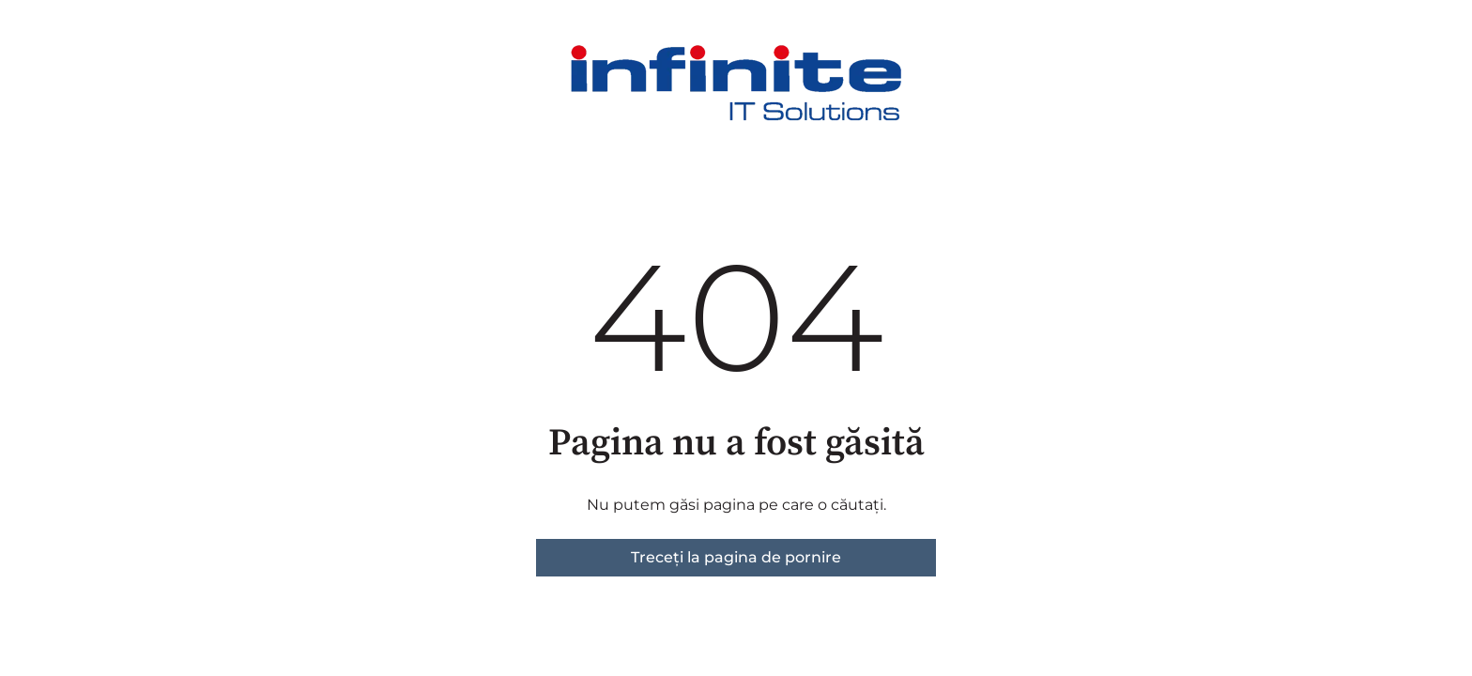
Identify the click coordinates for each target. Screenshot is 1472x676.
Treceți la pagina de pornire (736, 557)
